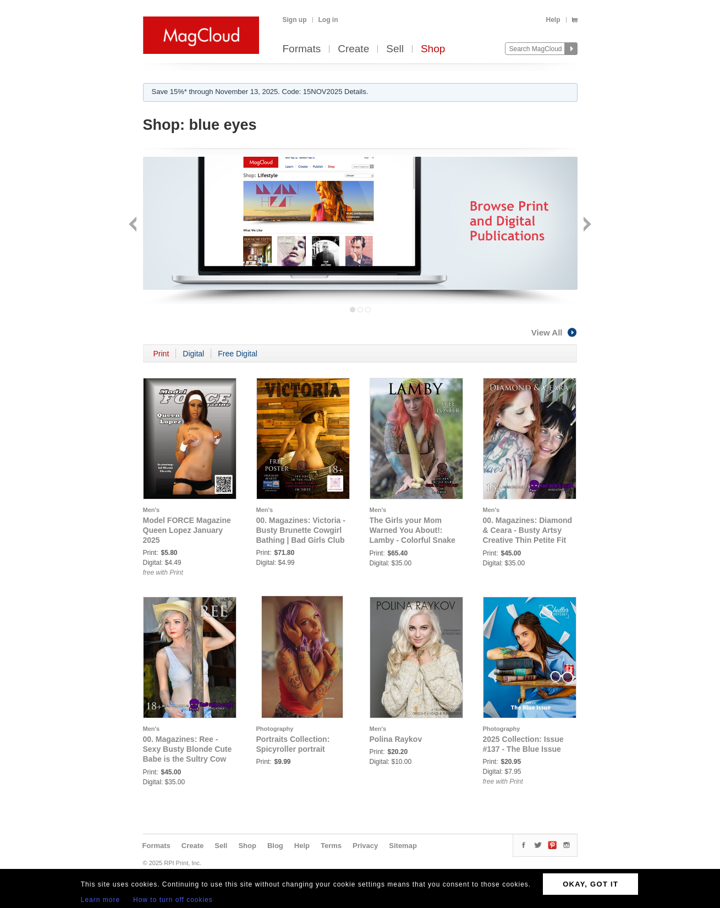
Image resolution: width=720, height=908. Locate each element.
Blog (275, 845)
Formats (302, 49)
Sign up (295, 20)
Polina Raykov (396, 739)
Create (353, 49)
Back (134, 225)
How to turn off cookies (173, 900)
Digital (193, 353)
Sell (395, 49)
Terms (331, 845)
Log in (328, 20)
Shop (433, 49)
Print (161, 353)
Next (586, 225)
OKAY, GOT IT (590, 884)
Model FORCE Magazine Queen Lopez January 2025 (187, 530)
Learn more (100, 900)
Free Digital (237, 353)
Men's (151, 510)
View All (554, 332)
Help (553, 20)
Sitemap (403, 845)
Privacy (365, 845)
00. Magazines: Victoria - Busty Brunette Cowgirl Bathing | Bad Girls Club (300, 530)
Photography (275, 728)
